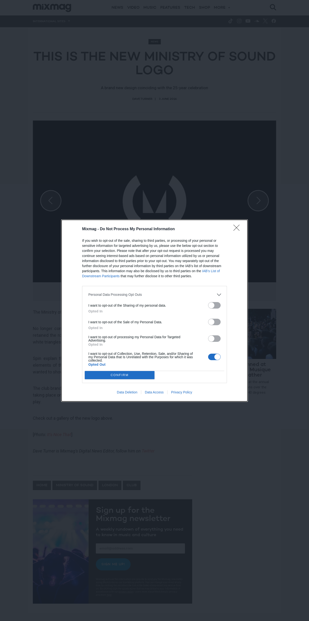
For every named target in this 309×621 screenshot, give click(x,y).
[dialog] (154, 310)
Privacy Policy (181, 392)
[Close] (238, 229)
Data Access (154, 392)
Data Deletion (127, 392)
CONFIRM (120, 375)
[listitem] (154, 294)
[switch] (214, 305)
